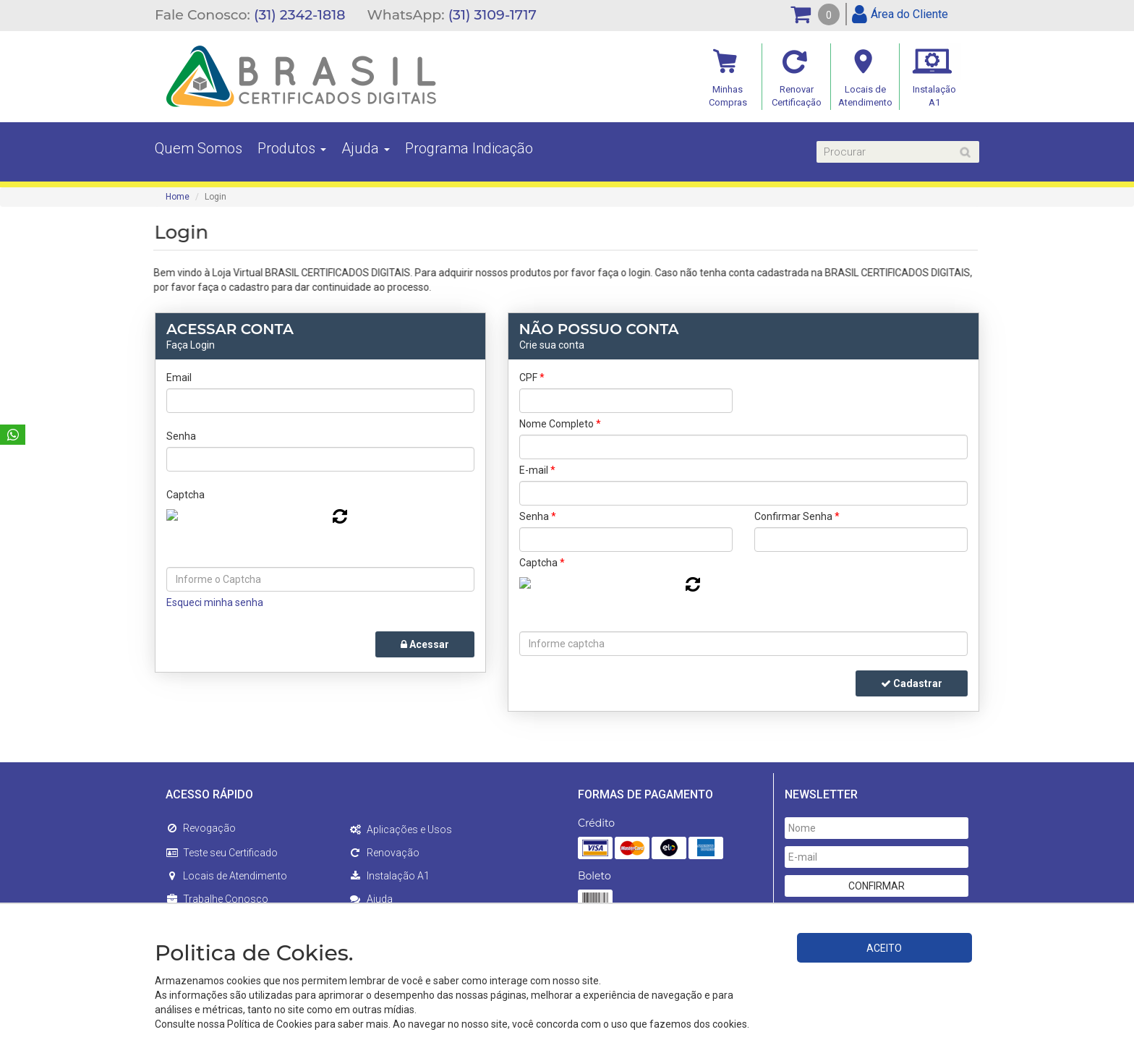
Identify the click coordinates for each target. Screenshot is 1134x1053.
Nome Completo (560, 424)
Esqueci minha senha (214, 602)
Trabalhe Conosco (217, 899)
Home (177, 197)
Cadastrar (911, 683)
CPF (532, 377)
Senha (181, 436)
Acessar (425, 644)
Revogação (201, 828)
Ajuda (365, 148)
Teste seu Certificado (222, 852)
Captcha (185, 494)
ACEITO (884, 948)
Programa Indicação (469, 148)
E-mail (537, 470)
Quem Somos (198, 148)
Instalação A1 (389, 876)
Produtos (291, 148)
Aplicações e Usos (400, 829)
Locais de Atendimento (226, 876)
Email (179, 377)
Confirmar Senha (797, 516)
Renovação (384, 852)
